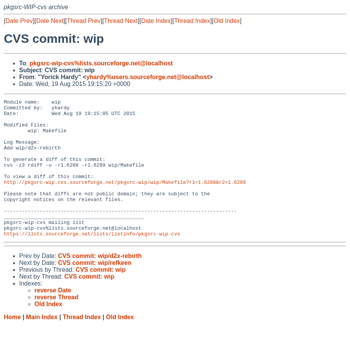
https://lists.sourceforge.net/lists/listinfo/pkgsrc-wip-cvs (92, 261)
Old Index (227, 21)
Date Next (49, 21)
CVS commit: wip (100, 297)
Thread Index (192, 21)
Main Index (42, 344)
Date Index (155, 21)
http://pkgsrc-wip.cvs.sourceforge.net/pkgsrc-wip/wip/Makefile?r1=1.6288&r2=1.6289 (125, 199)
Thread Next (120, 21)
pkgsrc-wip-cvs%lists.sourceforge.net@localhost (101, 63)
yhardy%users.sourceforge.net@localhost (147, 77)
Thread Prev (84, 21)
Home (12, 344)
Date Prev (19, 21)
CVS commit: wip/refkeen (94, 290)
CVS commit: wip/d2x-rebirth (100, 283)
